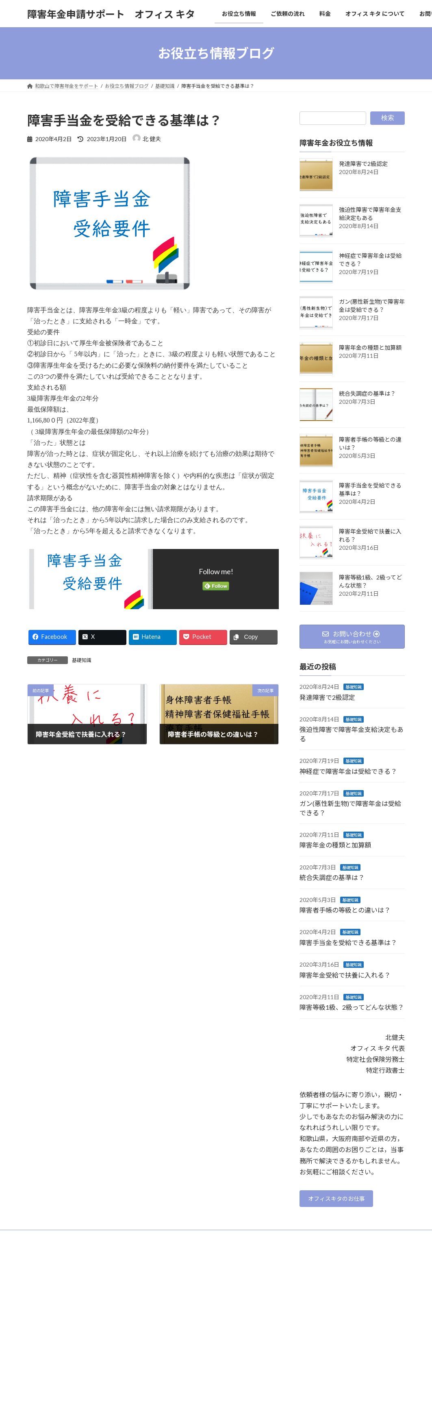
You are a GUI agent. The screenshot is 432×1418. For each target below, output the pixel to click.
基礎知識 (81, 660)
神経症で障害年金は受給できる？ (348, 771)
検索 (387, 117)
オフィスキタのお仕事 (341, 1200)
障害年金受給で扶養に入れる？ (345, 975)
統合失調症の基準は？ (367, 393)
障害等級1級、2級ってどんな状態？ (352, 1007)
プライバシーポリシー (59, 1240)
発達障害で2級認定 (363, 163)
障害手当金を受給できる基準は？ (348, 942)
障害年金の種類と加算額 (370, 347)
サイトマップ (114, 1240)
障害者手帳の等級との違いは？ (345, 910)
